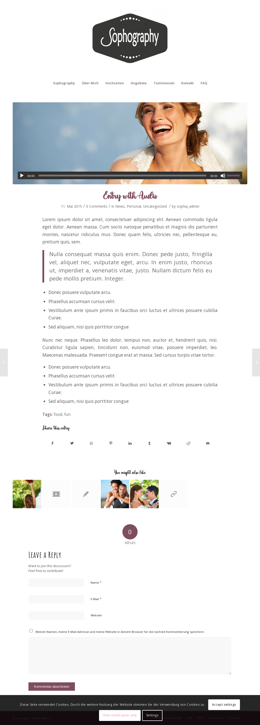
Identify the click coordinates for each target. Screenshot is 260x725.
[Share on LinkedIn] (130, 443)
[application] (130, 175)
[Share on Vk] (168, 443)
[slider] (122, 175)
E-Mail (96, 599)
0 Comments (96, 206)
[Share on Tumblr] (149, 443)
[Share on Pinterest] (110, 443)
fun (67, 414)
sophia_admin (188, 206)
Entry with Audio (130, 195)
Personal (134, 206)
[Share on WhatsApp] (91, 443)
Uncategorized (155, 206)
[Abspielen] (21, 175)
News (120, 206)
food (58, 414)
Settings (152, 715)
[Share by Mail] (208, 443)
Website (96, 615)
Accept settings (224, 704)
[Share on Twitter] (71, 443)
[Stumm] (222, 175)
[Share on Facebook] (52, 443)
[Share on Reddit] (188, 443)
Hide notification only (120, 715)
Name (96, 582)
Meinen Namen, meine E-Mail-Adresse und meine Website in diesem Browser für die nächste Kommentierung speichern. (120, 632)
